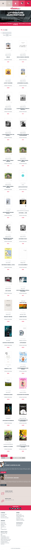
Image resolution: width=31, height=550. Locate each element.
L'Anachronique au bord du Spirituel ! (22, 109)
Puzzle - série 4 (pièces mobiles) (8, 161)
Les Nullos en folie (22, 186)
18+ (1, 528)
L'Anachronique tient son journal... (8, 135)
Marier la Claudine (8, 446)
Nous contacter (3, 535)
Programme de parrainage (20, 520)
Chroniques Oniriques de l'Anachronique (23, 135)
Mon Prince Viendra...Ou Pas (8, 264)
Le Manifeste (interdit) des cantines (23, 446)
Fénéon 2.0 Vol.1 (8, 368)
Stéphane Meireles (8, 132)
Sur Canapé (8, 290)
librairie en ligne (27, 469)
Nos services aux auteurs (4, 517)
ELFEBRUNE (8, 418)
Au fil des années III (22, 264)
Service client (8, 498)
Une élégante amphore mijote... (8, 213)
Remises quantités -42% (20, 515)
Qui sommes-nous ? (4, 514)
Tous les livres (3, 522)
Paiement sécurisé (8, 491)
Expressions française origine (22, 368)
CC (8, 366)
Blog (1, 534)
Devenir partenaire (19, 524)
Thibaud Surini (8, 314)
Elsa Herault (8, 340)
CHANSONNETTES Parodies (23, 394)
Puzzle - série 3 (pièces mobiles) (23, 161)
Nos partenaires (18, 525)
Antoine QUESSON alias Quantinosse (23, 210)
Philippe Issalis (23, 262)
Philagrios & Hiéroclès (22, 340)
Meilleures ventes (3, 524)
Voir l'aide (3, 472)
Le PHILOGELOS (23, 342)
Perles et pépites (8, 316)
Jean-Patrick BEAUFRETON (8, 444)
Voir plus (15, 20)
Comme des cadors (8, 394)
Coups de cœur (3, 523)
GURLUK (8, 57)
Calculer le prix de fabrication (5, 540)
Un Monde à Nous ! (23, 238)
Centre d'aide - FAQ (4, 533)
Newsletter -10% (18, 514)
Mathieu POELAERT (22, 418)
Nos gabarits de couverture (5, 542)
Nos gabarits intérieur (4, 541)
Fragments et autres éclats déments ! (8, 239)
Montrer (4, 35)
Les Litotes (8, 210)
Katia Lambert (8, 262)
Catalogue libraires (4, 529)
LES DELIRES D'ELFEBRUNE (8, 420)
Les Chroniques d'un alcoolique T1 (23, 420)
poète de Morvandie (23, 444)
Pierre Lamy (23, 288)
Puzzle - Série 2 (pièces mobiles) (8, 187)
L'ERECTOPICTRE (22, 316)
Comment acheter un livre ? (5, 538)
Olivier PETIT (8, 392)
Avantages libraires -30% (20, 516)
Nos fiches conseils (4, 516)
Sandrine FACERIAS (23, 392)
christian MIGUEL (23, 366)
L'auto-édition (3, 515)
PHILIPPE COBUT (23, 314)
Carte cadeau (18, 517)
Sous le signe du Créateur (23, 57)
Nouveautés (2, 525)
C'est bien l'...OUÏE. (23, 212)
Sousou (23, 184)
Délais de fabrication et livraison (6, 539)
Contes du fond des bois (8, 342)
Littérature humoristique (8, 59)
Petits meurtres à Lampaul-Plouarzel (22, 291)
